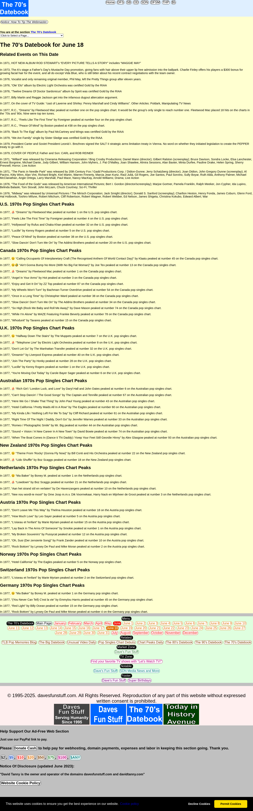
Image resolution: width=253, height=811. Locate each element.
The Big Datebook (51, 642)
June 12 (27, 628)
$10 (20, 757)
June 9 (227, 623)
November (172, 632)
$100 (62, 757)
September (140, 632)
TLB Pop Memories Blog (19, 642)
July (114, 632)
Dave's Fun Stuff (126, 652)
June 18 (112, 628)
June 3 (153, 623)
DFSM (155, 2)
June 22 (169, 628)
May (108, 623)
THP (166, 2)
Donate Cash (25, 748)
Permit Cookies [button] (230, 803)
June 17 (98, 628)
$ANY (75, 757)
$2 (3, 757)
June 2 (140, 623)
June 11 (13, 628)
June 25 (211, 628)
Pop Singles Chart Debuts (117, 642)
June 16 (84, 628)
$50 (41, 757)
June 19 (126, 628)
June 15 (70, 628)
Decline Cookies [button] (199, 803)
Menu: (126, 618)
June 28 (61, 632)
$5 (173, 2)
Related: (126, 637)
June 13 (41, 628)
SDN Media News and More (139, 671)
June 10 (240, 623)
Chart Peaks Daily (150, 642)
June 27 (239, 628)
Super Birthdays (139, 680)
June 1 (128, 623)
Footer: (127, 675)
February (75, 623)
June (117, 623)
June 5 (177, 623)
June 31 (103, 632)
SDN (144, 2)
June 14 (56, 628)
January (60, 623)
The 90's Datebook (208, 642)
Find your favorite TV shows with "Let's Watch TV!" (126, 661)
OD (136, 2)
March (88, 623)
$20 (30, 757)
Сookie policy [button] (129, 803)
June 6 (190, 623)
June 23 (183, 628)
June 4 (165, 623)
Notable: (126, 666)
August (125, 632)
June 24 (197, 628)
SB (129, 2)
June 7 (202, 623)
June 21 (154, 628)
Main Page (44, 623)
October (157, 632)
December (190, 632)
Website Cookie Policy (20, 783)
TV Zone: (126, 656)
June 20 (140, 628)
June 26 (225, 628)
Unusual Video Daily (81, 642)
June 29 (75, 632)
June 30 (89, 632)
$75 (51, 757)
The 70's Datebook (43, 32)
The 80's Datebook (179, 642)
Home (110, 2)
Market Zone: (126, 647)
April (99, 623)
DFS (120, 2)
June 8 (214, 623)
